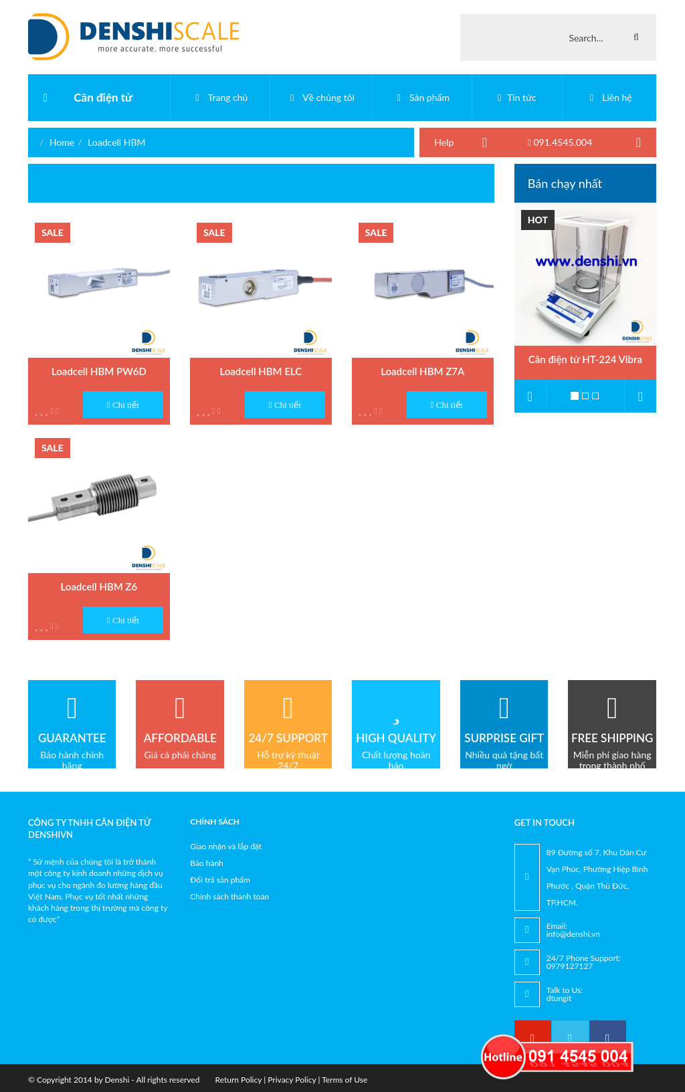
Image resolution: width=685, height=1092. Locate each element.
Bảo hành (206, 863)
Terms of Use (344, 1080)
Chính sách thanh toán (229, 896)
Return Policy (238, 1080)
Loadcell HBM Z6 (99, 586)
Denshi (116, 1080)
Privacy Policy (292, 1080)
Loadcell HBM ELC (260, 371)
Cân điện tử (103, 97)
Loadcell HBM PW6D (99, 371)
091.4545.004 (560, 142)
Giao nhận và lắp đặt (226, 846)
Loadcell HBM (116, 142)
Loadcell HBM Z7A (422, 371)
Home (62, 142)
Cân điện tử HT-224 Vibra (585, 359)
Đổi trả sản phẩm (220, 880)
